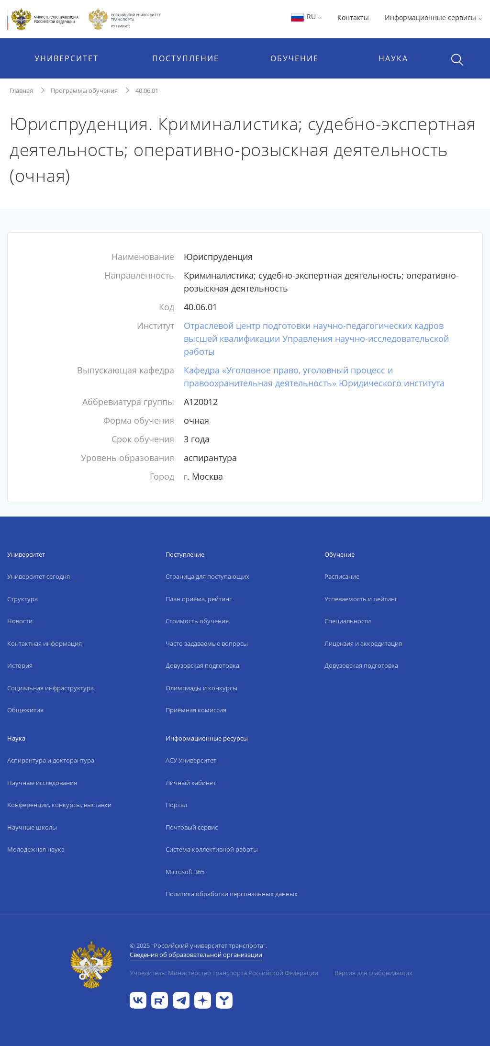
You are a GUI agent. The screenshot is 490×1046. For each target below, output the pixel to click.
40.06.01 (146, 90)
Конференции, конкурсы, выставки (59, 804)
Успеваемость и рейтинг (361, 599)
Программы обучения (84, 90)
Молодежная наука (36, 849)
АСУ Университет (191, 760)
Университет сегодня (38, 576)
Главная (21, 90)
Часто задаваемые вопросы (207, 643)
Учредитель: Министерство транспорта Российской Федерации (224, 972)
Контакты (353, 17)
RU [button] (306, 16)
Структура (22, 599)
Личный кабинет (191, 782)
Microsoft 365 (185, 871)
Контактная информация (44, 643)
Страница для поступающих (207, 576)
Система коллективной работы (212, 849)
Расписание (341, 576)
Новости (20, 621)
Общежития (25, 710)
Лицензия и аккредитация (363, 643)
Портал (176, 804)
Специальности (347, 621)
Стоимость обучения (197, 621)
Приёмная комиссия (196, 710)
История (20, 665)
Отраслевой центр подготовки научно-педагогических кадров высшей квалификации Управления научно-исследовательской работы (316, 338)
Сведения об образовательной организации (196, 954)
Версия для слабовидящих (373, 972)
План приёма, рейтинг (199, 599)
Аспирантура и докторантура (50, 760)
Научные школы (32, 827)
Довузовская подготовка (202, 665)
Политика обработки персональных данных (232, 893)
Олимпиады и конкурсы (201, 688)
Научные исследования (42, 782)
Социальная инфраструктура (50, 688)
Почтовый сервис (192, 827)
